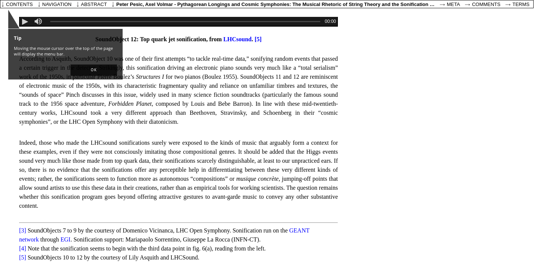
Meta (453, 4)
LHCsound (237, 39)
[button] (93, 70)
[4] (22, 248)
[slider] (38, 21)
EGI (65, 239)
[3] (22, 230)
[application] (178, 22)
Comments (486, 4)
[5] (258, 39)
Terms (521, 4)
